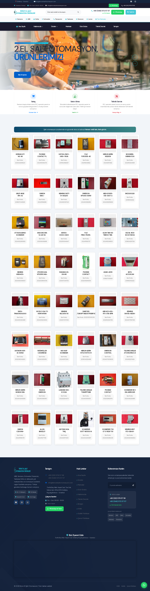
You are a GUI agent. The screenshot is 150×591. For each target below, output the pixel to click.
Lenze (89, 19)
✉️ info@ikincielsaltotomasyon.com (45, 1)
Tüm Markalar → (101, 19)
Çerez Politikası (131, 586)
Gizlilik (123, 586)
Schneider (46, 19)
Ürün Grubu (83, 26)
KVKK (118, 586)
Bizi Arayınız (22, 87)
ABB (28, 19)
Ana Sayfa (20, 26)
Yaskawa (69, 19)
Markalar (68, 26)
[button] (135, 57)
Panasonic (57, 19)
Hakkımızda (38, 26)
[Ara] (78, 12)
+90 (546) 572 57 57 (100, 11)
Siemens (19, 19)
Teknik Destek (100, 26)
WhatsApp (114, 5)
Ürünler (54, 26)
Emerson (79, 19)
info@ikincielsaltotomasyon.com (56, 5)
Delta (36, 19)
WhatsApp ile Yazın (54, 510)
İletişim (116, 26)
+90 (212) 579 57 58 (128, 5)
